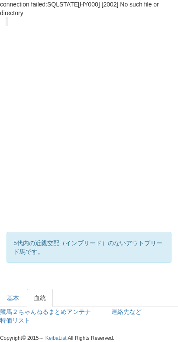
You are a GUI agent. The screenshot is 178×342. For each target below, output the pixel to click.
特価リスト (15, 320)
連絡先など (126, 311)
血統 (40, 297)
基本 (13, 297)
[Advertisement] (86, 137)
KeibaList (56, 338)
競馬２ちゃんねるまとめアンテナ (45, 311)
